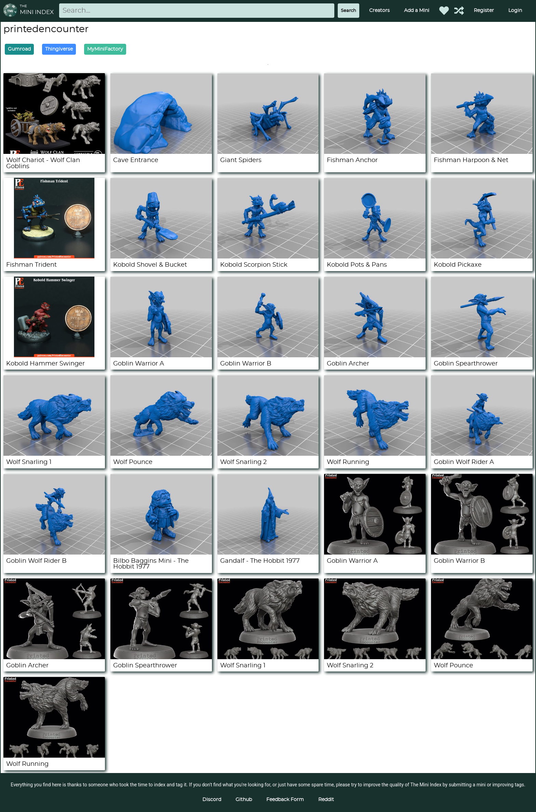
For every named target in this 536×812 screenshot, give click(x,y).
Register (484, 10)
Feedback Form (285, 799)
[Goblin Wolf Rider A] (482, 454)
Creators (379, 10)
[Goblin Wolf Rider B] (54, 553)
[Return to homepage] (11, 10)
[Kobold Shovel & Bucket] (161, 256)
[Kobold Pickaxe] (482, 256)
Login (515, 10)
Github (244, 799)
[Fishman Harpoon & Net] (482, 152)
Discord (211, 799)
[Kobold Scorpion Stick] (268, 256)
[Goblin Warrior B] (268, 355)
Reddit (326, 799)
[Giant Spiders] (268, 152)
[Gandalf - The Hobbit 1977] (268, 553)
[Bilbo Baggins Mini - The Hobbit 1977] (161, 553)
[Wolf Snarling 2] (268, 454)
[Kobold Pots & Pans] (375, 256)
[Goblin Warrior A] (161, 355)
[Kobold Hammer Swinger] (54, 355)
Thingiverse (59, 49)
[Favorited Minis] (444, 10)
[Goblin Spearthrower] (482, 355)
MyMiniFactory (105, 49)
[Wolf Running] (375, 454)
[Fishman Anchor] (375, 152)
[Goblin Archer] (375, 355)
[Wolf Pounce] (161, 454)
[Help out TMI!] (459, 10)
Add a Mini (416, 10)
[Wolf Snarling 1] (54, 454)
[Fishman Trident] (54, 256)
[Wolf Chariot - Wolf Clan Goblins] (54, 152)
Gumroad (19, 49)
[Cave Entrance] (161, 152)
